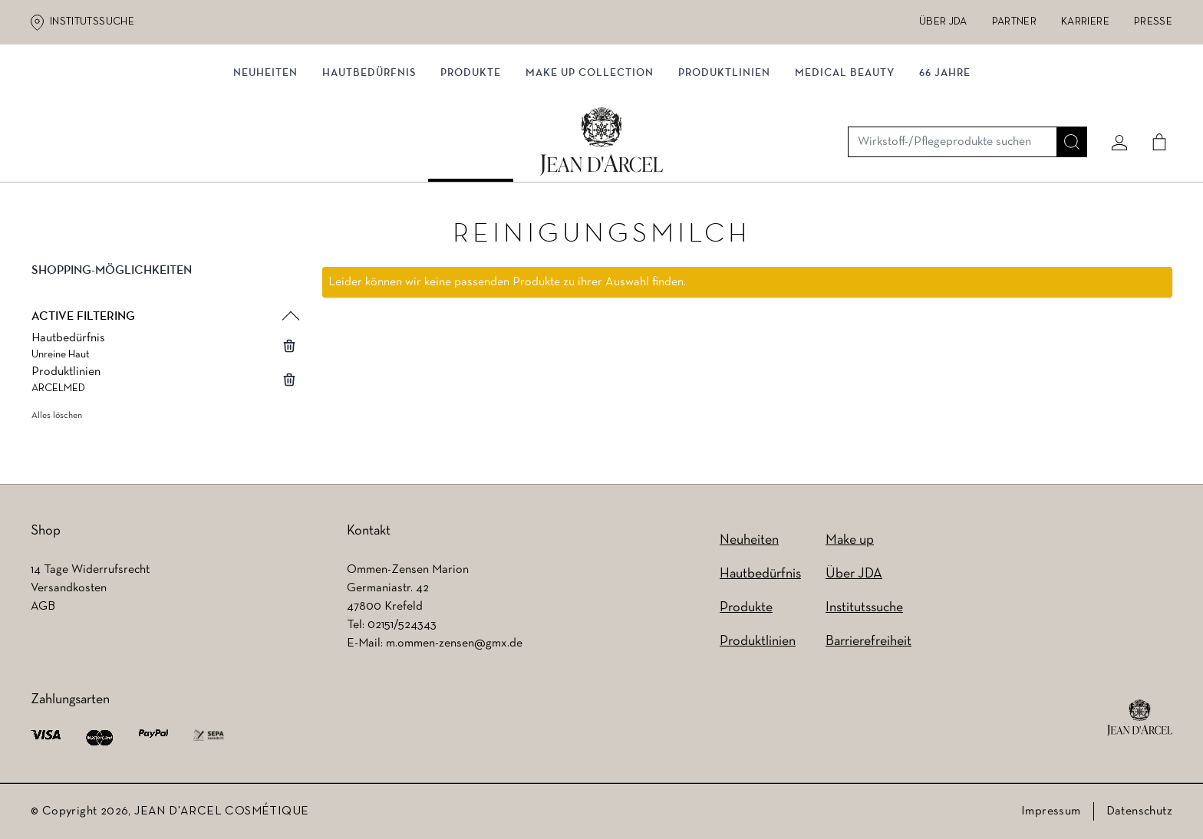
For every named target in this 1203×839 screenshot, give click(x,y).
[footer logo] (1139, 717)
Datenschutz (1139, 811)
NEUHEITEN (265, 159)
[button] (164, 286)
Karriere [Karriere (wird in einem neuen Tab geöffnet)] (1085, 22)
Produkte (470, 159)
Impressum (1051, 811)
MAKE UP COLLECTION (590, 159)
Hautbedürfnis (369, 159)
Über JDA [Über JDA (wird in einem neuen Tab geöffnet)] (943, 22)
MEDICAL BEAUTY (845, 159)
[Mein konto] (1113, 97)
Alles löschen (56, 419)
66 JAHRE (945, 159)
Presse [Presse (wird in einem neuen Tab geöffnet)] (1153, 22)
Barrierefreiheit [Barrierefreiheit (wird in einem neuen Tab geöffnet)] (868, 641)
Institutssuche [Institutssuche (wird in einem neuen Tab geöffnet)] (92, 22)
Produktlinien (724, 159)
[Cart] (1153, 97)
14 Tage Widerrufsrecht (90, 569)
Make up (850, 540)
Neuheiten (749, 540)
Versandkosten (69, 588)
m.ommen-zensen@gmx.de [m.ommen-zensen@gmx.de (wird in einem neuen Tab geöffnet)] (454, 643)
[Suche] (1065, 97)
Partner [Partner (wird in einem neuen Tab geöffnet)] (1014, 22)
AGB (43, 606)
